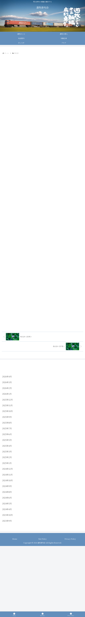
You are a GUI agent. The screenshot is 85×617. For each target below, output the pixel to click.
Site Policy (42, 604)
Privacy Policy (70, 604)
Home (14, 604)
